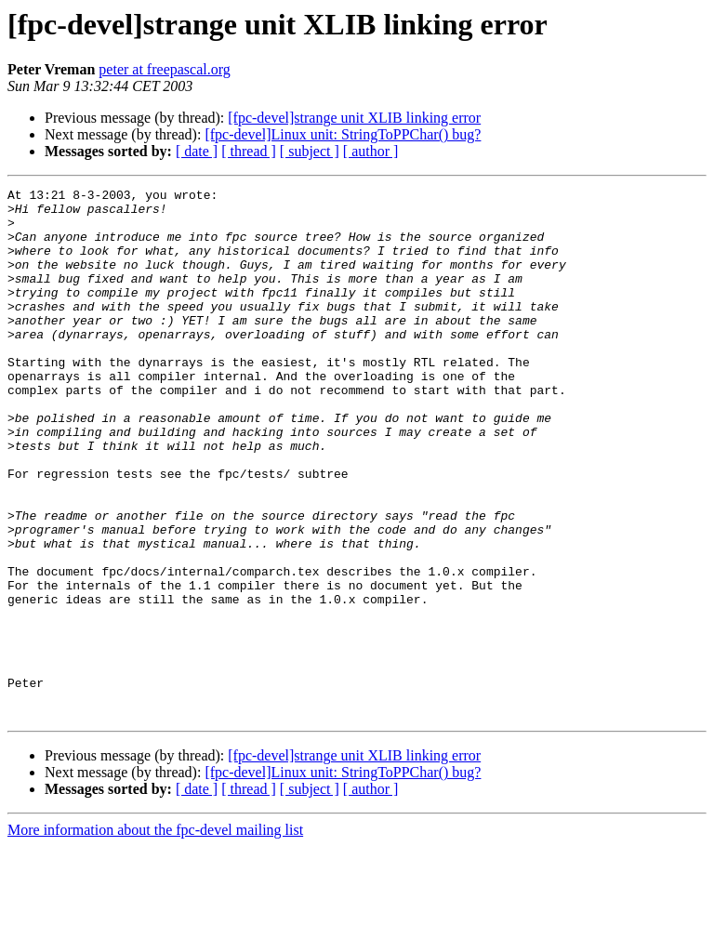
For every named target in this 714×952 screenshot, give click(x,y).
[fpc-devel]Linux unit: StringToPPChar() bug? (343, 134)
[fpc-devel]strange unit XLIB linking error (354, 118)
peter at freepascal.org (164, 69)
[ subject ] (309, 151)
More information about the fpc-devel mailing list (155, 936)
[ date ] (197, 151)
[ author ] (371, 151)
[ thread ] (248, 151)
